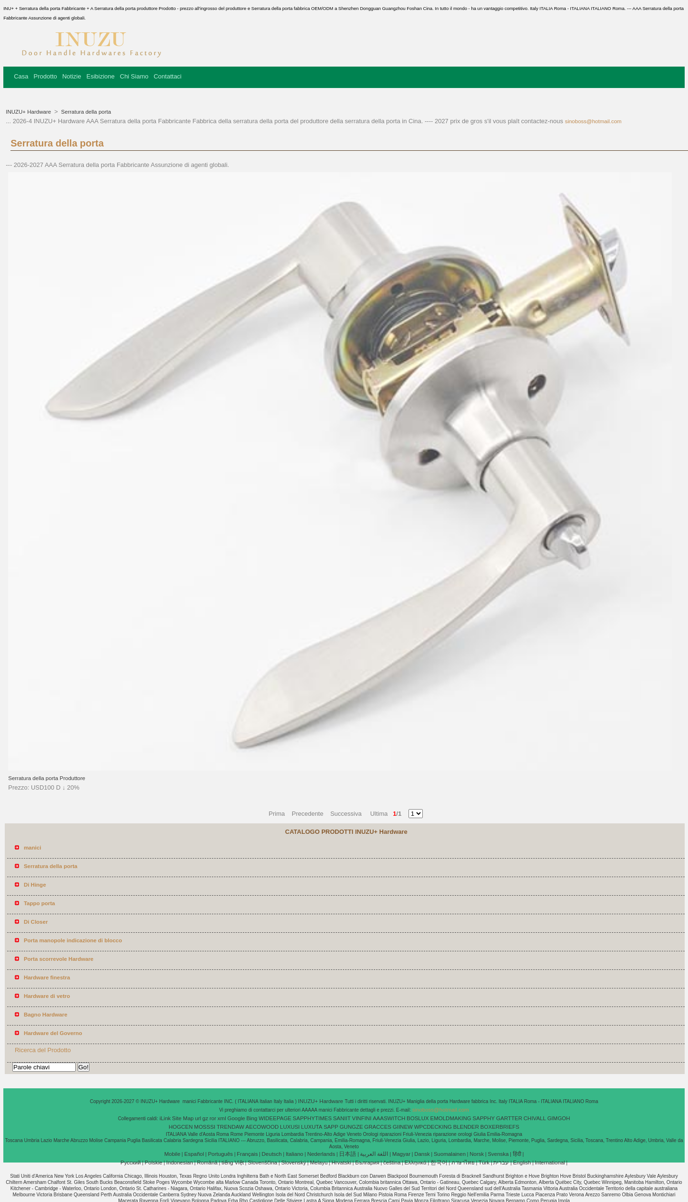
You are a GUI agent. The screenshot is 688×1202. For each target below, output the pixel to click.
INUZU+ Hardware (29, 112)
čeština (391, 1162)
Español (194, 1154)
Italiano (294, 1154)
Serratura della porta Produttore (46, 778)
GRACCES (377, 1127)
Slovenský (293, 1162)
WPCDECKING (433, 1127)
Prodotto (45, 76)
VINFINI (361, 1118)
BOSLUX (418, 1118)
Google (236, 1118)
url (198, 1118)
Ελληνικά (416, 1162)
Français (247, 1154)
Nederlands (321, 1154)
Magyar (401, 1154)
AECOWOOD (262, 1127)
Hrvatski (341, 1162)
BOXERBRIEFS (499, 1127)
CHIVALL (535, 1118)
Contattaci (168, 76)
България (367, 1162)
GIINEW (403, 1127)
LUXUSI (290, 1127)
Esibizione (100, 76)
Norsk (476, 1154)
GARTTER (509, 1118)
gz (205, 1118)
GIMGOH (558, 1118)
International (550, 1162)
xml (222, 1118)
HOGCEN (180, 1127)
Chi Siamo (134, 76)
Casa (21, 76)
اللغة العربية (374, 1154)
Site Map (182, 1118)
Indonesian (179, 1162)
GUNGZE (351, 1127)
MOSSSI (205, 1127)
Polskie (153, 1162)
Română (207, 1162)
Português (220, 1154)
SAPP (331, 1127)
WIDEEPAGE (275, 1118)
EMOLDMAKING (450, 1118)
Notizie (71, 76)
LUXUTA (311, 1127)
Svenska (498, 1154)
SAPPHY (484, 1118)
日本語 (347, 1154)
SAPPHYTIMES (312, 1118)
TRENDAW (230, 1127)
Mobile (172, 1154)
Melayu (319, 1162)
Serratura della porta (85, 112)
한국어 (439, 1162)
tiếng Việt (232, 1162)
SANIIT (341, 1118)
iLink (165, 1118)
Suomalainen (450, 1154)
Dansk (422, 1154)
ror (212, 1118)
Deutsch (272, 1154)
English (522, 1162)
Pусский (130, 1162)
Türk (484, 1162)
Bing (251, 1118)
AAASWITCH (389, 1118)
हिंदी (517, 1154)
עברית (501, 1162)
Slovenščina (262, 1162)
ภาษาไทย (463, 1162)
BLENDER (466, 1127)
